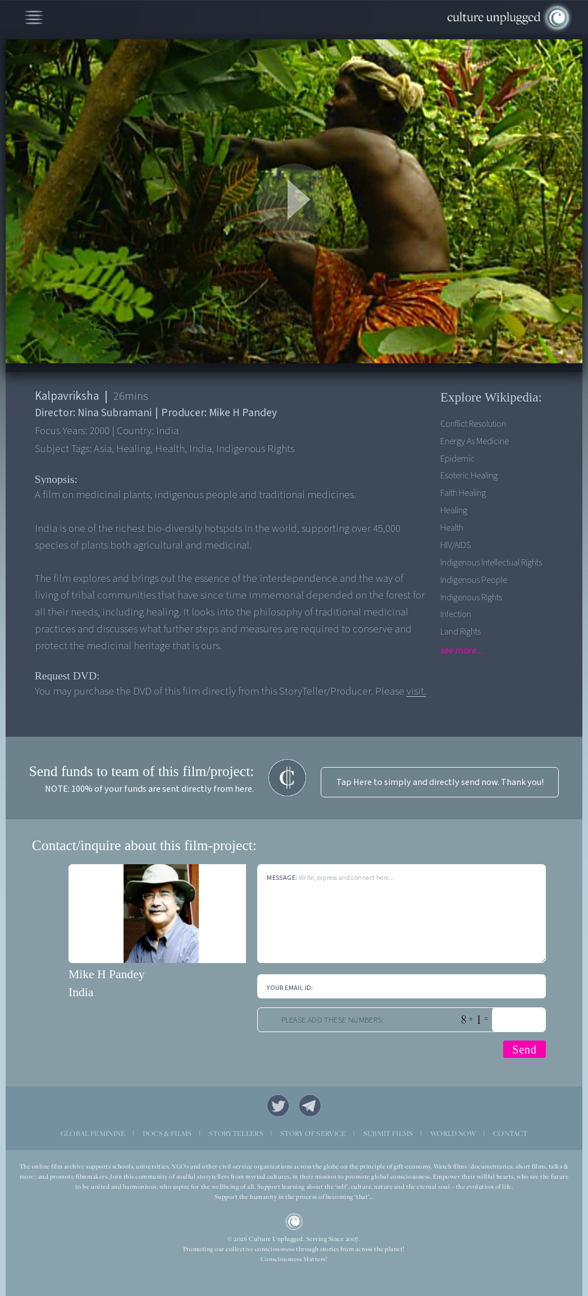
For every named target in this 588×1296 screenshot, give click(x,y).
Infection (455, 614)
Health (451, 527)
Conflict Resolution (473, 423)
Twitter (278, 1105)
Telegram (310, 1105)
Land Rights (460, 631)
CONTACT (510, 1133)
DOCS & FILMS (167, 1133)
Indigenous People (473, 579)
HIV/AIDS (455, 545)
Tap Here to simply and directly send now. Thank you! (440, 781)
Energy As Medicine (474, 441)
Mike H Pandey (107, 974)
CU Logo (294, 1222)
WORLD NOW (453, 1133)
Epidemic (457, 458)
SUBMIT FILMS (388, 1133)
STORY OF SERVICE (313, 1133)
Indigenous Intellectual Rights (491, 562)
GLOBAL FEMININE (93, 1133)
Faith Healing (463, 492)
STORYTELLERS (236, 1133)
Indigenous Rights (471, 597)
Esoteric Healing (469, 475)
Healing (453, 510)
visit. (416, 691)
